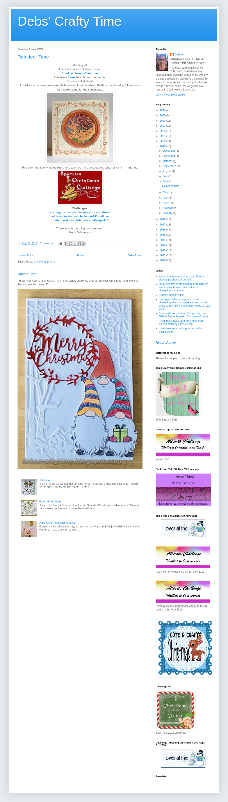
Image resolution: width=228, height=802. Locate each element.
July (165, 176)
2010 (163, 260)
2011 (163, 255)
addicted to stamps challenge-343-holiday (80, 216)
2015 (163, 234)
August (167, 171)
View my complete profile (170, 94)
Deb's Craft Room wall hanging (57, 522)
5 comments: (47, 243)
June (166, 181)
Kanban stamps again (171, 294)
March (167, 202)
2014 (163, 239)
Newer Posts (26, 255)
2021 (163, 136)
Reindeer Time (33, 57)
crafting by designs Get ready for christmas (80, 212)
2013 (163, 245)
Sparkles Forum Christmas (80, 73)
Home (80, 255)
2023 (163, 125)
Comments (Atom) (44, 261)
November (169, 155)
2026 (163, 110)
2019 (163, 146)
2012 (163, 250)
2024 (163, 120)
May (166, 192)
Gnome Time (27, 274)
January (168, 213)
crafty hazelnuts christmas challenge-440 (80, 220)
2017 (163, 224)
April (166, 197)
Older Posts (134, 255)
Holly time (44, 480)
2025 (163, 115)
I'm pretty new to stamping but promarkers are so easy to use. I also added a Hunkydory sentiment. (183, 287)
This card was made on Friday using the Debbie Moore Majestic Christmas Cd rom (183, 315)
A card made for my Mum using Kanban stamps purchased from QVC (182, 278)
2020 (163, 141)
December (169, 150)
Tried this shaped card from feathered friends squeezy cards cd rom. (181, 322)
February (168, 207)
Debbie (179, 54)
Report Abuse (166, 342)
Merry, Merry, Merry (50, 501)
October (168, 161)
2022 (163, 131)
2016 (163, 229)
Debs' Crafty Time (70, 21)
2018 (163, 219)
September (169, 166)
